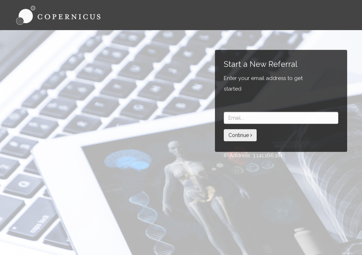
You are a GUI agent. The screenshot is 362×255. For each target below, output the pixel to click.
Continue (240, 135)
